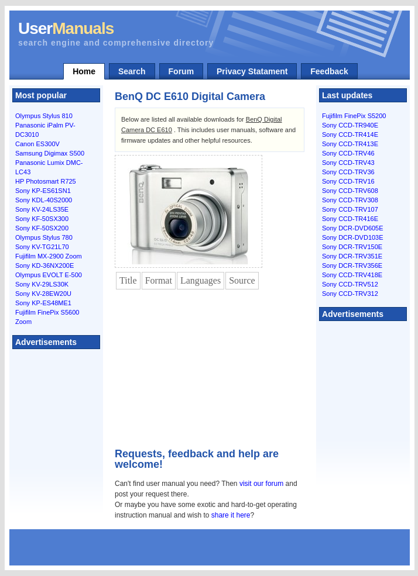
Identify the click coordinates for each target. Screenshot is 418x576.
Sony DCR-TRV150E (352, 246)
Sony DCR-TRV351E (352, 256)
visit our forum (261, 484)
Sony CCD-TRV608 (350, 190)
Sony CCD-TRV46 (348, 153)
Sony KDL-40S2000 (43, 200)
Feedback (329, 71)
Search (132, 71)
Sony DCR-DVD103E (352, 237)
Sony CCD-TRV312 (350, 293)
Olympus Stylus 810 (44, 115)
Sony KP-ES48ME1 (43, 302)
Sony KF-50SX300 (41, 218)
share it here (231, 515)
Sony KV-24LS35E (41, 209)
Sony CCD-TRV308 (350, 200)
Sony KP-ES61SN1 (43, 190)
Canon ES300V (37, 143)
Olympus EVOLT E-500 (48, 274)
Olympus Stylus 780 (44, 237)
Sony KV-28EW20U (43, 293)
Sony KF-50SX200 (41, 228)
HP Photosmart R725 (45, 181)
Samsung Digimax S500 (49, 153)
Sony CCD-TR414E (350, 134)
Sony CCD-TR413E (350, 143)
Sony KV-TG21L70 (42, 246)
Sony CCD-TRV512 (350, 284)
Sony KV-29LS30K (41, 284)
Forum (181, 71)
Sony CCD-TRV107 (350, 209)
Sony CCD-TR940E (350, 125)
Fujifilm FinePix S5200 (354, 115)
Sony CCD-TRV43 (348, 162)
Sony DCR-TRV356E (352, 265)
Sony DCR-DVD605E (352, 228)
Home (84, 71)
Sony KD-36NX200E (44, 265)
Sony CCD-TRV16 (348, 181)
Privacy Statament (252, 71)
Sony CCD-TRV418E (352, 274)
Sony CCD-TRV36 (348, 171)
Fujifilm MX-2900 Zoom (48, 256)
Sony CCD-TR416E (350, 218)
